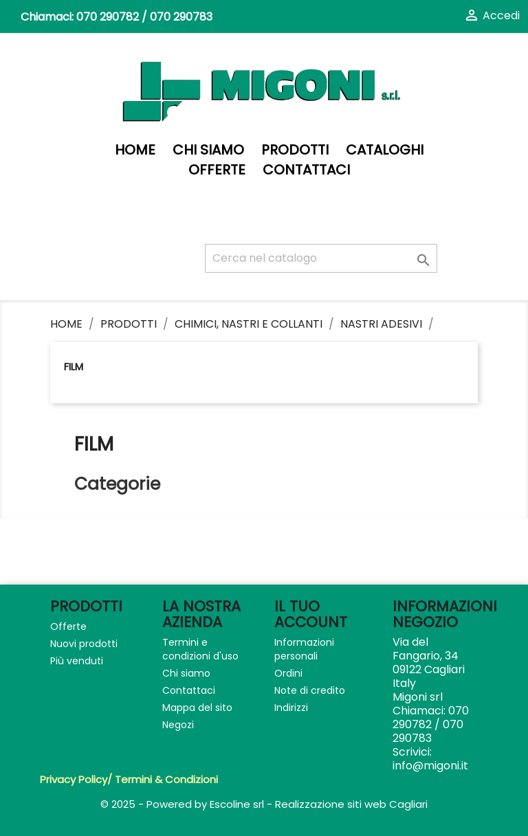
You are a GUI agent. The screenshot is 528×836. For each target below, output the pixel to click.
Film (73, 366)
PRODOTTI (295, 150)
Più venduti (76, 661)
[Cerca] (321, 258)
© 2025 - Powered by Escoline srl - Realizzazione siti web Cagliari (264, 804)
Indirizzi (291, 707)
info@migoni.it (430, 765)
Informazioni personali (304, 649)
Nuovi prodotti (84, 644)
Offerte (216, 170)
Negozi (178, 725)
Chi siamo (208, 150)
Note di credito (309, 690)
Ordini (288, 673)
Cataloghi (385, 150)
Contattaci (306, 170)
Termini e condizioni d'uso (200, 649)
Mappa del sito (197, 707)
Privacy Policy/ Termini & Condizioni (129, 779)
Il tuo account (310, 614)
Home (135, 150)
